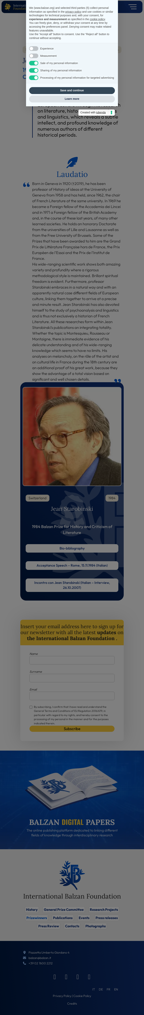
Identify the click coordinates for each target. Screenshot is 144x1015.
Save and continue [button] (72, 544)
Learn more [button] (72, 553)
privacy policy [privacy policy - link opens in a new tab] (73, 466)
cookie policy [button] (97, 473)
